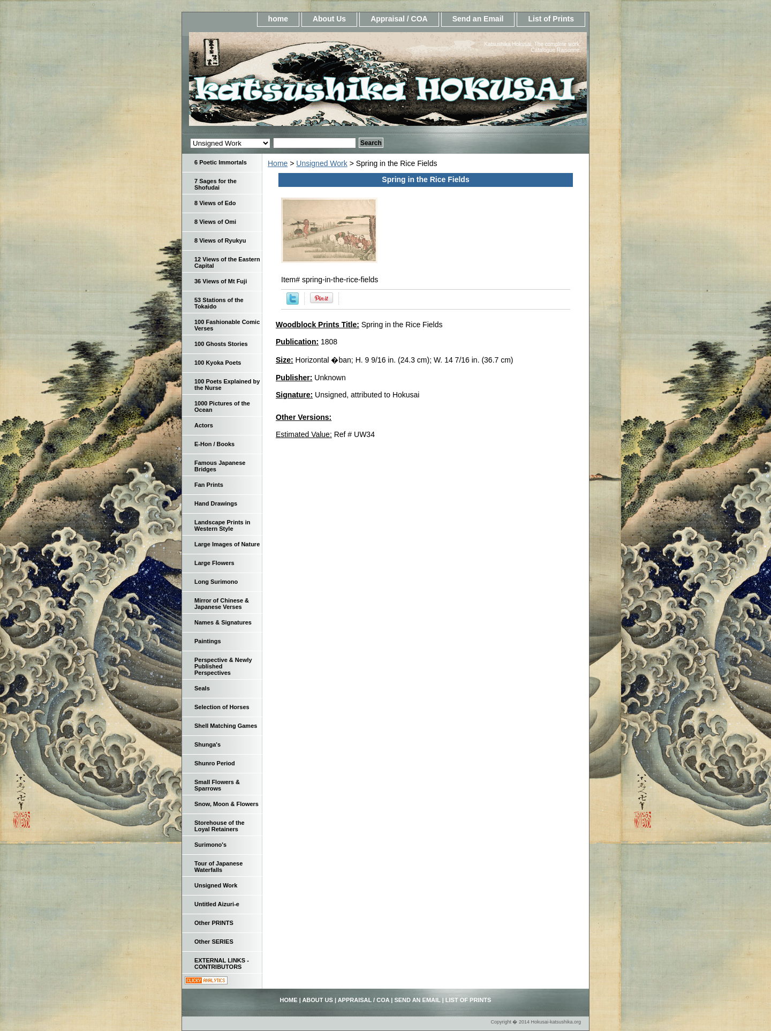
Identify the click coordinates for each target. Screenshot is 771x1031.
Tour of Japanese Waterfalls (218, 866)
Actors (203, 425)
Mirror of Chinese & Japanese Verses (221, 603)
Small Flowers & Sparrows (217, 785)
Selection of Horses (222, 707)
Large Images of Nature (227, 544)
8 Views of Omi (215, 222)
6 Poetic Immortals (220, 162)
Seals (202, 688)
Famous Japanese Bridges (219, 466)
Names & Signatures (223, 622)
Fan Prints (208, 484)
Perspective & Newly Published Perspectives (223, 666)
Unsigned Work (321, 163)
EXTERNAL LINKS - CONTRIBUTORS (221, 963)
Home (278, 163)
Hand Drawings (215, 503)
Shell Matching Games (225, 726)
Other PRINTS (213, 923)
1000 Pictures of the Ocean (222, 406)
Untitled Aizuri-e (216, 904)
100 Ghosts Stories (221, 344)
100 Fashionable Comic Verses (227, 325)
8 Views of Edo (215, 203)
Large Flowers (214, 563)
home (278, 18)
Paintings (207, 641)
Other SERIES (213, 941)
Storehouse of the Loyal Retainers (219, 825)
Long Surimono (216, 581)
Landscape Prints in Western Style (222, 525)
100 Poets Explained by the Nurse (227, 384)
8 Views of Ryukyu (220, 240)
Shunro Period (214, 763)
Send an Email (478, 18)
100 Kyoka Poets (217, 362)
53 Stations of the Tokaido (219, 303)
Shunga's (207, 744)
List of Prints (551, 18)
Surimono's (210, 844)
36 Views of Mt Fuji (220, 281)
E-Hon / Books (214, 444)
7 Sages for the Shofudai (215, 184)
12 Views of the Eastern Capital (227, 262)
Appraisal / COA (399, 18)
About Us (329, 18)
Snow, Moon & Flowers (226, 804)
